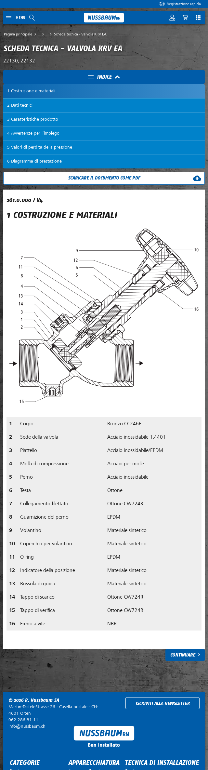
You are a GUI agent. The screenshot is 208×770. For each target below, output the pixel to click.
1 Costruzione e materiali (31, 91)
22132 (27, 61)
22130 (10, 61)
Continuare (182, 655)
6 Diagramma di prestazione (34, 161)
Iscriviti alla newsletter (163, 703)
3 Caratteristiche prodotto (32, 119)
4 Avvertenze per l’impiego (33, 133)
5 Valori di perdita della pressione (39, 147)
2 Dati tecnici (19, 105)
